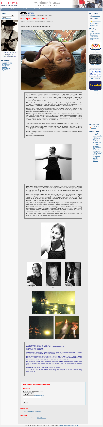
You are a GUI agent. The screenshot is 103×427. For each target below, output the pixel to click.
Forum (41, 9)
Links (35, 9)
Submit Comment (41, 418)
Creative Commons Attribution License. (68, 425)
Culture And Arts (31, 15)
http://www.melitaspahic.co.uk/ (32, 411)
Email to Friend (96, 16)
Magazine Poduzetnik (7, 63)
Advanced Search (6, 18)
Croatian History (94, 36)
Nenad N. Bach (25, 21)
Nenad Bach (5, 69)
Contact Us (21, 9)
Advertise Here (95, 94)
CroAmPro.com (95, 52)
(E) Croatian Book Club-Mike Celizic (97, 142)
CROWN (92, 31)
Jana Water (4, 67)
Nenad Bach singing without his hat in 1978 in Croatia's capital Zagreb (97, 152)
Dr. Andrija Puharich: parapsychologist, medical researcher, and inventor (97, 136)
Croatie (91, 39)
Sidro (3, 70)
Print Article (95, 18)
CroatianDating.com (7, 62)
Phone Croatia (5, 65)
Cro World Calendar (95, 33)
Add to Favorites (96, 21)
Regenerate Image (39, 395)
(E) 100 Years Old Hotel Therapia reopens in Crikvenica (96, 158)
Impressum (29, 9)
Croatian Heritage (94, 38)
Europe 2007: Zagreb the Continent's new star (97, 146)
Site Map (13, 9)
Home (23, 15)
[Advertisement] (95, 110)
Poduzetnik (95, 90)
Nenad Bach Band (6, 64)
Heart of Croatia (6, 68)
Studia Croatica (93, 34)
